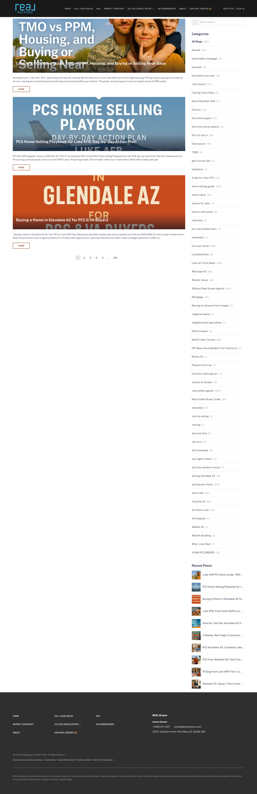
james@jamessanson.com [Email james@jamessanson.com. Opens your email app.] (187, 726)
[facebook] (154, 739)
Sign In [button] (240, 8)
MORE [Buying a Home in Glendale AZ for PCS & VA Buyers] (21, 245)
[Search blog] (195, 22)
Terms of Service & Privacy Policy (28, 759)
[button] (25, 8)
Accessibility (107, 759)
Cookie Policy (50, 759)
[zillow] (161, 739)
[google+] (181, 739)
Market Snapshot (114, 8)
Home (68, 8)
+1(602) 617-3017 (161, 726)
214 (115, 257)
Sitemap (96, 759)
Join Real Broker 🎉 (200, 8)
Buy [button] (99, 8)
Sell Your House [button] (83, 8)
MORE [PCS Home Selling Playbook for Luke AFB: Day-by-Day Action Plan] (21, 167)
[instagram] (168, 739)
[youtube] (174, 739)
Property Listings (83, 759)
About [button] (182, 8)
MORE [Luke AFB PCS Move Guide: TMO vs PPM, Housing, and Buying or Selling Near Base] (21, 89)
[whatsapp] (187, 739)
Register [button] (228, 8)
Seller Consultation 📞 (141, 8)
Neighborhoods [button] (167, 8)
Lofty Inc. (28, 754)
